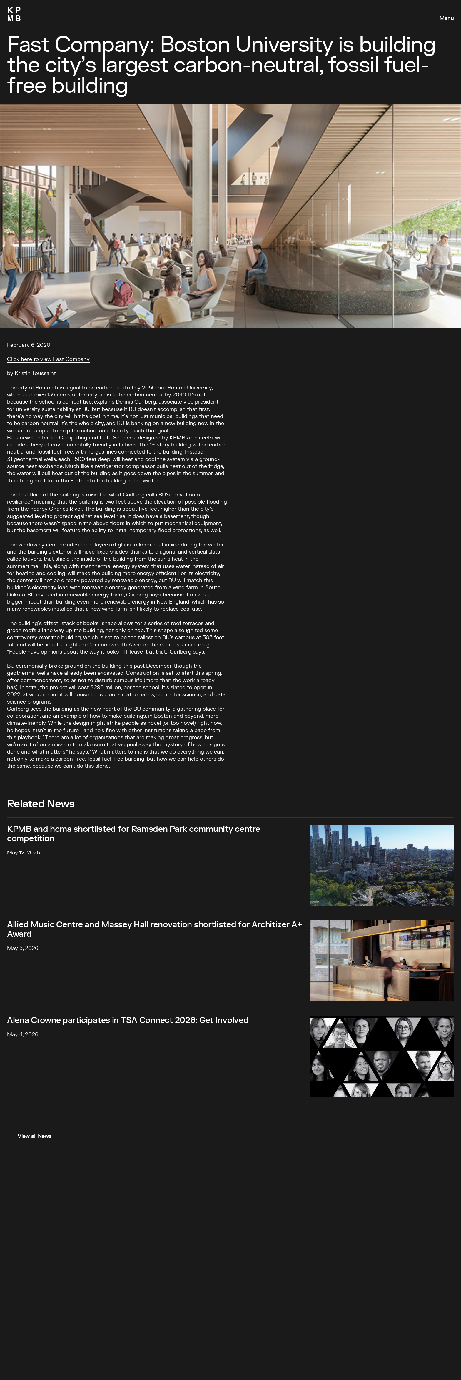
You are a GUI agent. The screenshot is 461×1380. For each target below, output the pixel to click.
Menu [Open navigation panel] (447, 18)
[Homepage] (14, 14)
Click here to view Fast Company (48, 359)
